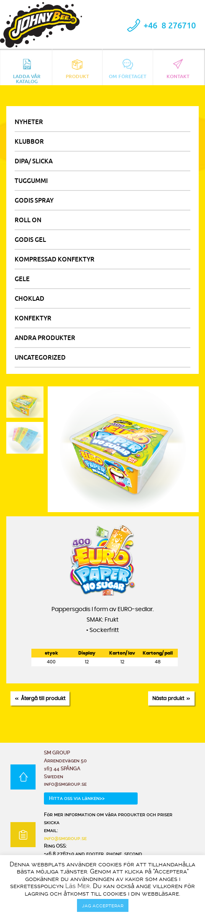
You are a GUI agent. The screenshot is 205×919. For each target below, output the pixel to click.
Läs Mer (77, 886)
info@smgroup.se (65, 838)
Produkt (77, 69)
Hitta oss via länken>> (77, 798)
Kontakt (178, 69)
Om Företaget (127, 69)
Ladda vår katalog (27, 70)
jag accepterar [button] (102, 905)
